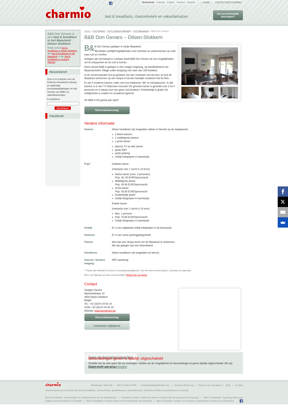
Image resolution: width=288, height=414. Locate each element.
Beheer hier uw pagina (136, 275)
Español (191, 2)
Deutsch (181, 2)
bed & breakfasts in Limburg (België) (59, 59)
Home (206, 2)
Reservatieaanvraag (107, 110)
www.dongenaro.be (105, 310)
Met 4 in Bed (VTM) (126, 394)
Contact (239, 394)
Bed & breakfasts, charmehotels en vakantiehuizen (71, 407)
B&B (99, 31)
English (171, 2)
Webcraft (107, 394)
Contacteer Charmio (228, 2)
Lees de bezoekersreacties (111, 357)
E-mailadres (53, 99)
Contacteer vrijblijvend (107, 325)
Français (160, 2)
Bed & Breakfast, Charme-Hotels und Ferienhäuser (112, 410)
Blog (228, 394)
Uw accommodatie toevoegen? (228, 15)
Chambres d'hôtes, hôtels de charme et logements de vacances (153, 407)
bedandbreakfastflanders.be (155, 394)
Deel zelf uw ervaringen (160, 357)
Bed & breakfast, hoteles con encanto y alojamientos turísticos (188, 410)
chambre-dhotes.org (184, 394)
